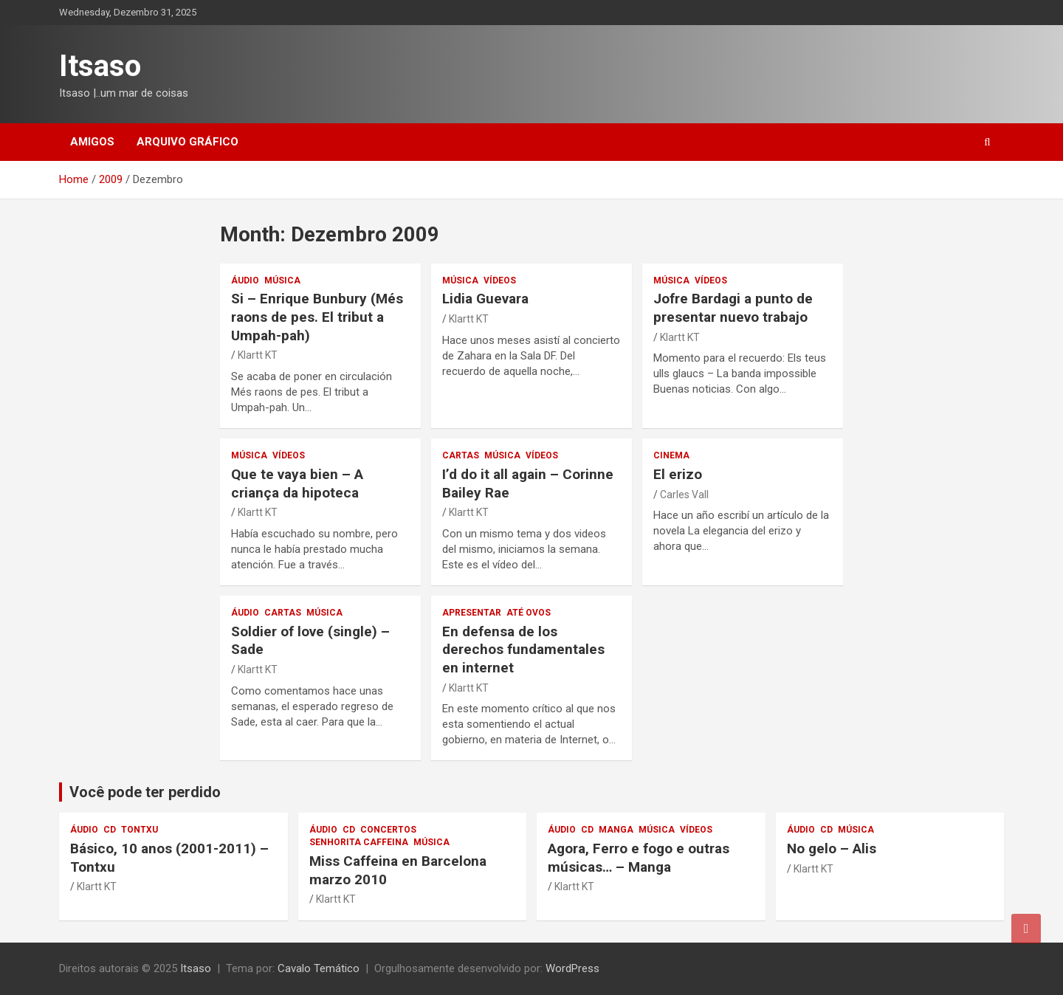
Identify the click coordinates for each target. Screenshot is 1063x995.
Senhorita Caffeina (358, 842)
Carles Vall (684, 494)
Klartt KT (258, 355)
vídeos (500, 280)
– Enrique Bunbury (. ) (317, 316)
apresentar (471, 612)
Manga (616, 829)
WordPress (572, 968)
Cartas (460, 455)
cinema (671, 455)
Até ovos (528, 612)
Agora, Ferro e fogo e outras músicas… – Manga (638, 857)
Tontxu (139, 829)
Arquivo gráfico (187, 141)
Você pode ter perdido (145, 792)
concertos (388, 829)
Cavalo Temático (319, 968)
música (282, 280)
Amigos (92, 141)
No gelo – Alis (831, 848)
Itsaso (100, 66)
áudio (245, 280)
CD (109, 829)
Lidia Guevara (485, 298)
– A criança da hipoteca (297, 483)
